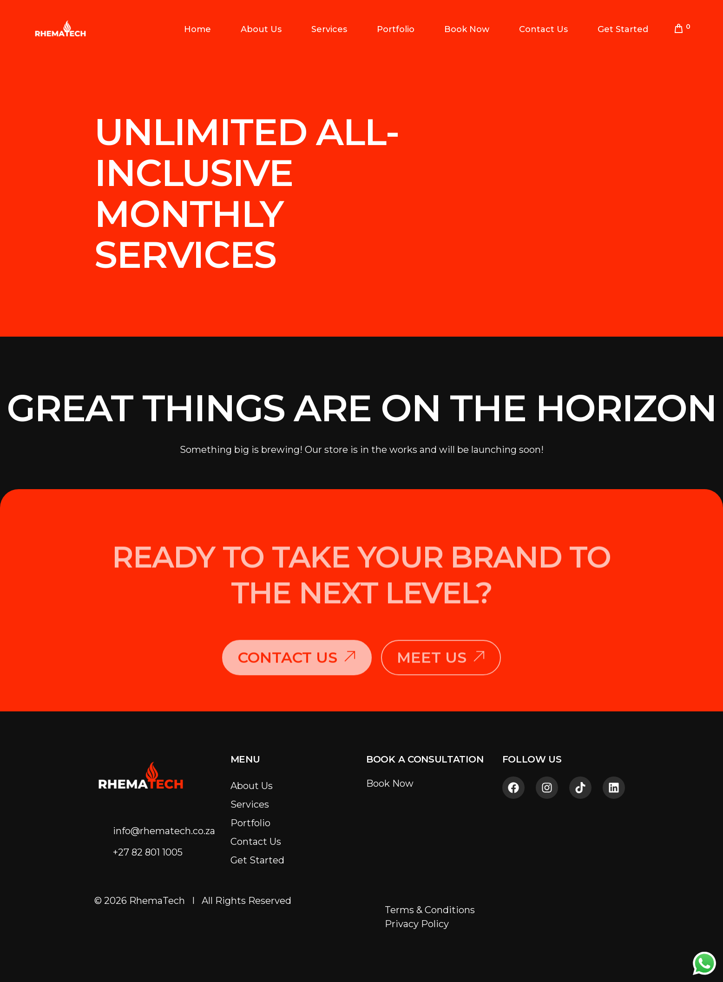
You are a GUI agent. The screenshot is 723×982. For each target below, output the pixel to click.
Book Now (390, 783)
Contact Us (255, 841)
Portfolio (250, 823)
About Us (251, 785)
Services (249, 804)
